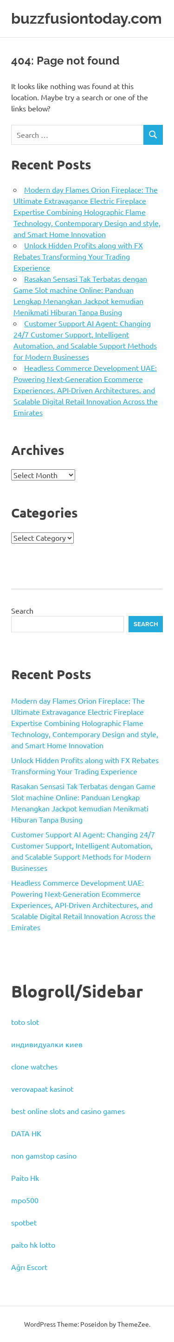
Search (22, 610)
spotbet (24, 1222)
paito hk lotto (33, 1244)
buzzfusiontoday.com (86, 18)
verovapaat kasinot (42, 1088)
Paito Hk (25, 1177)
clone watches (34, 1066)
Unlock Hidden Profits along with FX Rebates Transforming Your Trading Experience (78, 256)
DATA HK (26, 1133)
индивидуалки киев (47, 1044)
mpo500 (25, 1200)
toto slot (25, 1021)
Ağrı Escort (29, 1266)
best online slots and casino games (68, 1110)
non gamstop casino (44, 1155)
